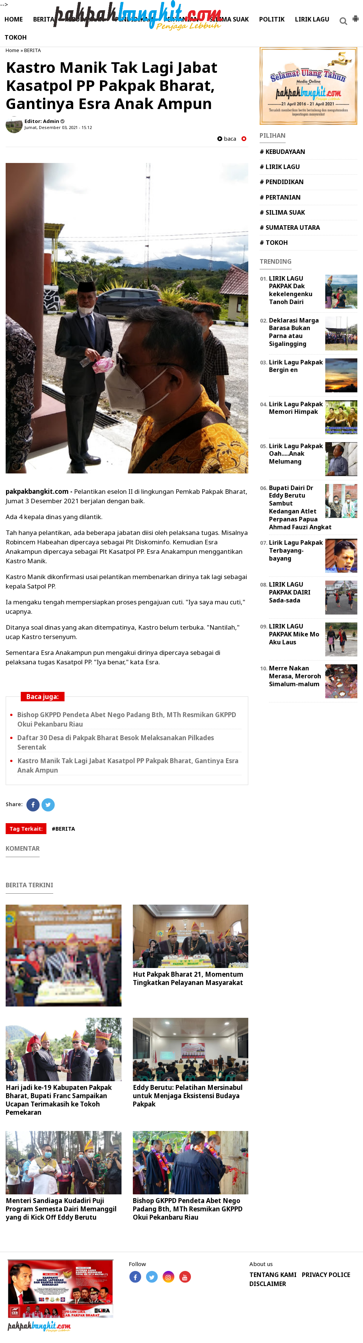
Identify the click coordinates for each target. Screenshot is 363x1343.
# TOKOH (274, 242)
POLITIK (272, 19)
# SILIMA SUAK (282, 212)
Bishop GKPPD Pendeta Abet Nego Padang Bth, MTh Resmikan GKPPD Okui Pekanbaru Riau (188, 1209)
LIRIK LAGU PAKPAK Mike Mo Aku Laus (294, 634)
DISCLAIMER (267, 1284)
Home (12, 50)
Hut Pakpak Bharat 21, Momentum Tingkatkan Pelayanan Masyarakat (188, 978)
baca (226, 138)
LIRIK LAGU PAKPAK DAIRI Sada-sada (290, 592)
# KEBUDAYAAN (282, 152)
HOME (14, 19)
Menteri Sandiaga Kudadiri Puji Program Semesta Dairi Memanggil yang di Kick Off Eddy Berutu (61, 1209)
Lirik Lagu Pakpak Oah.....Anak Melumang (296, 454)
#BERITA (63, 828)
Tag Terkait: (26, 828)
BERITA (43, 19)
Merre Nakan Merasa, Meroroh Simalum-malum (295, 676)
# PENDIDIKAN (282, 182)
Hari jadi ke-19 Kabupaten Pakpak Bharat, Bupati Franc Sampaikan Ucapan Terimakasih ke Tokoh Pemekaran (59, 1100)
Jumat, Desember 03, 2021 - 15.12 (58, 127)
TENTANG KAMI (273, 1275)
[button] (355, 15)
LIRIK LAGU (312, 19)
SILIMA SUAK (229, 19)
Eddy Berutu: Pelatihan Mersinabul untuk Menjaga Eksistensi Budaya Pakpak (188, 1095)
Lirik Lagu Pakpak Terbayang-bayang (296, 550)
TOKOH (16, 37)
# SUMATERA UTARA (290, 227)
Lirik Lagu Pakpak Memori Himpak (296, 408)
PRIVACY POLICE (326, 1275)
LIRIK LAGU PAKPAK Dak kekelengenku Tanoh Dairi (290, 290)
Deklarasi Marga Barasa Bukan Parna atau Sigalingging (294, 332)
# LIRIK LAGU (280, 167)
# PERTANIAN (280, 197)
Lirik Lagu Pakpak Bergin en (296, 366)
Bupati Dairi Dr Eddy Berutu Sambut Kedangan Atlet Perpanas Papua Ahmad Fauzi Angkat (300, 507)
